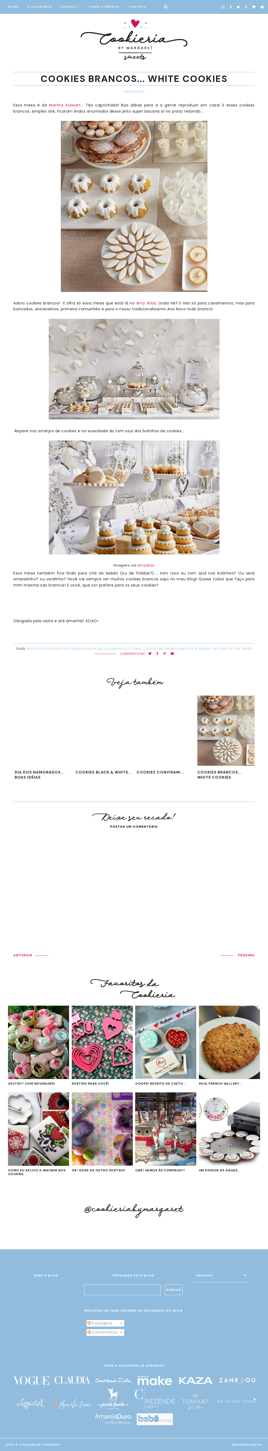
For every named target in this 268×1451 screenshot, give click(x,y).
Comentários (102, 1332)
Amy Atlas (146, 303)
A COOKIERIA (40, 7)
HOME (13, 7)
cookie (134, 649)
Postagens (100, 1323)
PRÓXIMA (246, 955)
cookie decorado (160, 649)
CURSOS (68, 7)
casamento (115, 649)
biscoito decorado (65, 649)
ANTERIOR (22, 955)
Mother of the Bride (233, 649)
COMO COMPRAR (104, 7)
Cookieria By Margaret (40, 1444)
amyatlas (146, 565)
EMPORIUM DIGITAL (247, 1444)
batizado (35, 649)
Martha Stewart (65, 105)
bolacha (94, 649)
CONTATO (137, 7)
